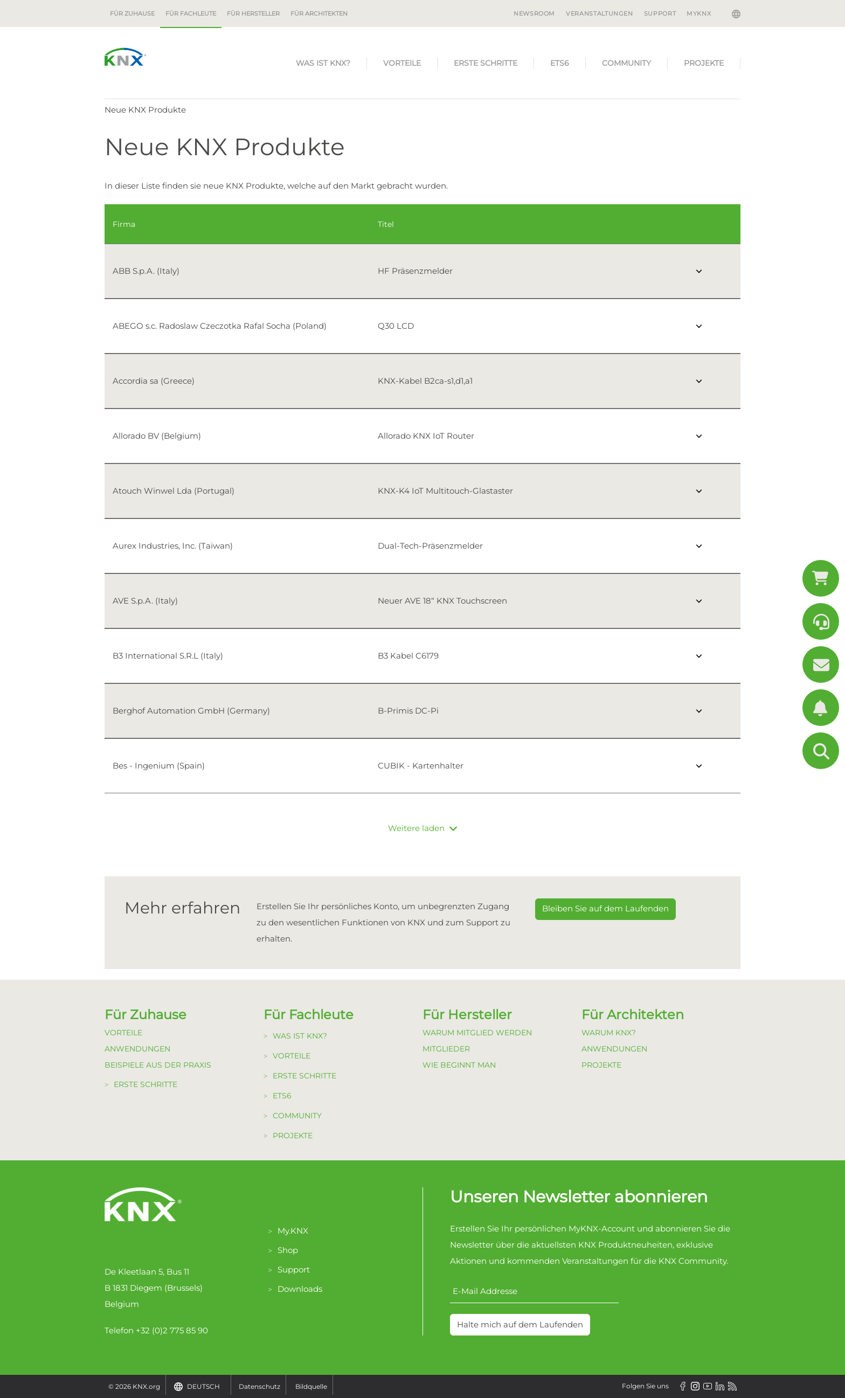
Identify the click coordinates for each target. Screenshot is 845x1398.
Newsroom (534, 13)
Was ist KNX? (323, 63)
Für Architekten (319, 13)
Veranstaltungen (599, 13)
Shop (288, 1250)
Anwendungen (137, 1049)
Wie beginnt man (459, 1065)
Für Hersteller (253, 13)
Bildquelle (311, 1386)
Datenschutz (259, 1386)
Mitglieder (446, 1049)
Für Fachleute (190, 13)
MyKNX (699, 13)
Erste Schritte (485, 63)
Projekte (704, 63)
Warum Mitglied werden (477, 1032)
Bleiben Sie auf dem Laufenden (605, 908)
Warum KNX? (608, 1032)
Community (626, 63)
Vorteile (402, 63)
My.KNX (293, 1231)
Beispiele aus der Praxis (158, 1065)
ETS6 (559, 63)
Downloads (300, 1289)
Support (660, 13)
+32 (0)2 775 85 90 (172, 1330)
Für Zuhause (132, 13)
